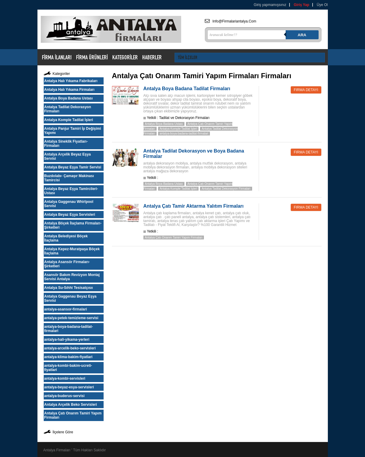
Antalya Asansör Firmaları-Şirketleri (67, 264)
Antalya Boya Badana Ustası (68, 98)
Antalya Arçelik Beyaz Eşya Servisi (67, 156)
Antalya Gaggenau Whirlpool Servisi (68, 204)
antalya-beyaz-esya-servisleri (69, 387)
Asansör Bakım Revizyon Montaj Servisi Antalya (72, 277)
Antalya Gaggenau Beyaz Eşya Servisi (70, 298)
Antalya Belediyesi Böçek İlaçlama (66, 238)
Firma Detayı (306, 90)
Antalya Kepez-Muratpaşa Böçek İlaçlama (72, 251)
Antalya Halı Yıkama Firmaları (69, 90)
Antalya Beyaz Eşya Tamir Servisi (73, 167)
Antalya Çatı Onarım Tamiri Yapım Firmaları (73, 415)
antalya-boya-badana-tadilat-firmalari (68, 329)
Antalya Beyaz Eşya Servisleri (69, 214)
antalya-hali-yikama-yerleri (67, 339)
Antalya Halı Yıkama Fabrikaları (71, 81)
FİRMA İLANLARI (57, 57)
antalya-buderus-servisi (64, 396)
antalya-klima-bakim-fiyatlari (68, 357)
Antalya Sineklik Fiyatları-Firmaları (66, 143)
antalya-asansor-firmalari (65, 309)
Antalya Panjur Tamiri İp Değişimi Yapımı (72, 130)
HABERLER (152, 57)
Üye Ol (322, 5)
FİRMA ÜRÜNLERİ (92, 57)
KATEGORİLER (125, 57)
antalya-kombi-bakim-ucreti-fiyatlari (68, 368)
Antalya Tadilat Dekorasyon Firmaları (67, 109)
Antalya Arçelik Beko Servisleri (70, 404)
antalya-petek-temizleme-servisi (71, 318)
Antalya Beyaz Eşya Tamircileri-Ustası (71, 191)
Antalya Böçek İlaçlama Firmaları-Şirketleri (73, 225)
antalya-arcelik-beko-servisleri (70, 348)
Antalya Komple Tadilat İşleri (68, 120)
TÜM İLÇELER (187, 57)
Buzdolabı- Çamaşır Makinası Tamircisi (69, 178)
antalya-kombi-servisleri (64, 378)
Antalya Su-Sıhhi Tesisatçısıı (68, 288)
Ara (302, 35)
